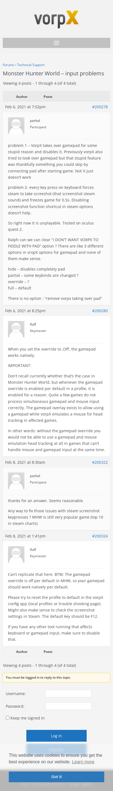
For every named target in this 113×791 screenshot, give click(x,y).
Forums (8, 64)
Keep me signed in (27, 718)
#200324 (100, 536)
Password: (15, 706)
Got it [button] (56, 777)
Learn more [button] (83, 761)
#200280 (100, 310)
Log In (56, 735)
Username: (16, 693)
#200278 (100, 106)
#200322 (100, 462)
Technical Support (30, 64)
